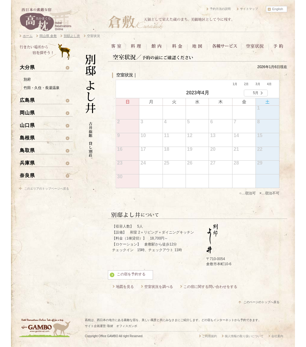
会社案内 (277, 336)
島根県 (27, 137)
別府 (27, 79)
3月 (257, 84)
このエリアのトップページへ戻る (46, 188)
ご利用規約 (209, 336)
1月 (234, 84)
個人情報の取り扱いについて (244, 336)
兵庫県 (27, 162)
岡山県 (27, 112)
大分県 (27, 67)
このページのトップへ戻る (261, 302)
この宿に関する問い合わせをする (210, 287)
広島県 (27, 100)
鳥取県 (27, 150)
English (277, 9)
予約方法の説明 (220, 8)
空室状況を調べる (158, 287)
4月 (269, 84)
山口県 (27, 125)
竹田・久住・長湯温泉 (41, 88)
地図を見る (125, 287)
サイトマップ (249, 8)
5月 (256, 93)
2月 (246, 84)
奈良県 (27, 175)
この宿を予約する (131, 274)
